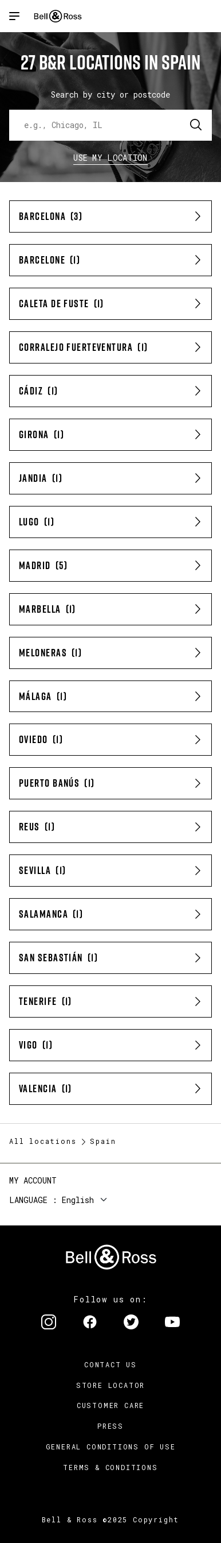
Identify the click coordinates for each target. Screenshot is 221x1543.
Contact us (110, 1364)
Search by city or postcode (110, 94)
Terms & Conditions (110, 1467)
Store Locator (110, 1385)
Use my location (110, 157)
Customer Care (110, 1405)
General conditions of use (111, 1446)
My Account (33, 1180)
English (78, 1199)
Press (110, 1425)
